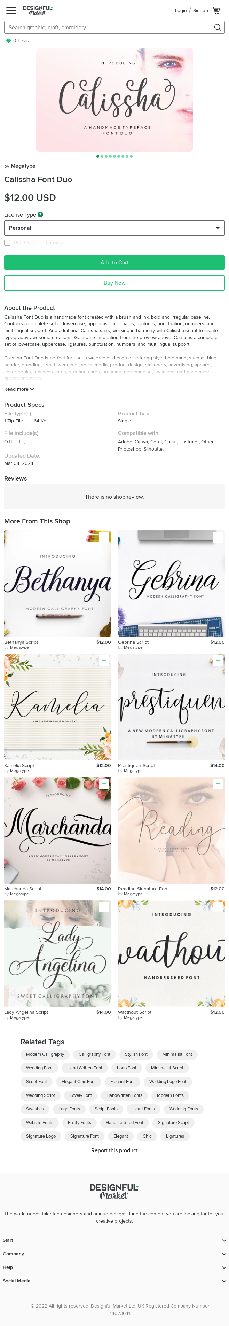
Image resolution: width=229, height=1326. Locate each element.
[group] (114, 100)
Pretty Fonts (79, 1122)
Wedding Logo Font (168, 1081)
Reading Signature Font (143, 889)
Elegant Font (122, 1081)
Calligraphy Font (94, 1054)
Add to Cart (114, 262)
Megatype (19, 166)
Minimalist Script (167, 1068)
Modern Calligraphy (45, 1054)
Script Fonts (106, 1109)
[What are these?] (40, 214)
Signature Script (173, 1122)
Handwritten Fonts (124, 1095)
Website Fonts (39, 1122)
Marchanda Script (22, 889)
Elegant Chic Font (79, 1081)
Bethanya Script (21, 642)
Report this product (114, 1150)
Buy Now (115, 283)
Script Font (36, 1081)
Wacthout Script (134, 1012)
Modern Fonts (170, 1095)
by (16, 648)
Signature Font (84, 1136)
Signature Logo (41, 1136)
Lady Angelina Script (26, 1012)
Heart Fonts (143, 1109)
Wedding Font (39, 1068)
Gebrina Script (133, 642)
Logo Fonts (69, 1109)
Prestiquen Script (136, 766)
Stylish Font (136, 1054)
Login (181, 11)
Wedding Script (40, 1095)
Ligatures (175, 1136)
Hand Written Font (84, 1068)
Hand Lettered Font (124, 1122)
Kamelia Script (19, 766)
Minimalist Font (177, 1054)
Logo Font (126, 1068)
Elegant (120, 1136)
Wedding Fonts (183, 1109)
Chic (147, 1136)
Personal (20, 228)
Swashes (35, 1109)
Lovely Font (81, 1095)
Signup (200, 11)
